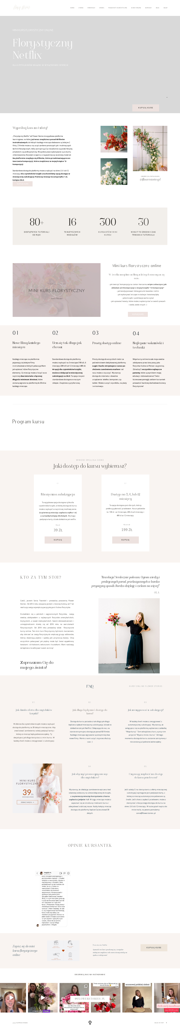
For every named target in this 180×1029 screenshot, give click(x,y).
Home (72, 8)
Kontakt (148, 8)
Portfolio (91, 8)
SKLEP (165, 8)
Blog (157, 8)
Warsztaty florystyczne (117, 8)
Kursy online (136, 8)
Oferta (101, 8)
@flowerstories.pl (150, 179)
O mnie (81, 8)
